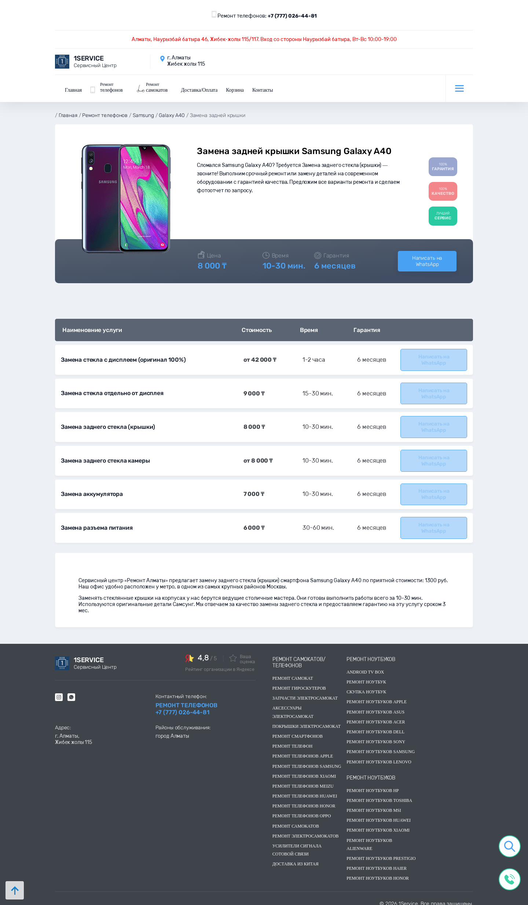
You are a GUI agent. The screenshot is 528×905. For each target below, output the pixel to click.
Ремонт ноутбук (366, 675)
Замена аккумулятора (91, 488)
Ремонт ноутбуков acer (375, 715)
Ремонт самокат (292, 672)
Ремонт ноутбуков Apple (376, 695)
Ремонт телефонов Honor (304, 799)
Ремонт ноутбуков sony (375, 735)
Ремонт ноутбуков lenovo (378, 755)
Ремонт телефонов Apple (302, 749)
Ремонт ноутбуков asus (375, 705)
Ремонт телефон (292, 739)
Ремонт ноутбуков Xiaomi (378, 823)
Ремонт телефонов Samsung (306, 759)
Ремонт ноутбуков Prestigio (381, 852)
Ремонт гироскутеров (299, 682)
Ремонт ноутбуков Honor (377, 872)
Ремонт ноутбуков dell (375, 725)
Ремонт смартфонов (297, 730)
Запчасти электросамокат (305, 691)
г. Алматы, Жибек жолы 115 (73, 733)
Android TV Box (365, 665)
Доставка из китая (295, 857)
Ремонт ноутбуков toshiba (379, 794)
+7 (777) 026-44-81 (292, 16)
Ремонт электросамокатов (305, 829)
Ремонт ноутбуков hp (372, 784)
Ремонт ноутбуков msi (373, 804)
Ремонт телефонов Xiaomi (304, 770)
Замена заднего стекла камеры (104, 455)
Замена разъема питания (96, 521)
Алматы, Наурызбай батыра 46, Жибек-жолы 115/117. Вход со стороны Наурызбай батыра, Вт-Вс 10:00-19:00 (264, 39)
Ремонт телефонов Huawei (304, 789)
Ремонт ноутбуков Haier (376, 862)
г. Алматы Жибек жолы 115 (186, 61)
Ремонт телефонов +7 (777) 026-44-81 (186, 702)
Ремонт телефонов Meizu (303, 779)
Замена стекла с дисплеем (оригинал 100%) (122, 356)
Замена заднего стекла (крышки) (106, 422)
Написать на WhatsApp (427, 258)
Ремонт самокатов (295, 819)
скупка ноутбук (366, 685)
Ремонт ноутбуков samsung (380, 745)
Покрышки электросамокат (306, 720)
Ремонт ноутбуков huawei (378, 814)
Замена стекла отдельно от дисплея (111, 389)
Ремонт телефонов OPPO (301, 809)
